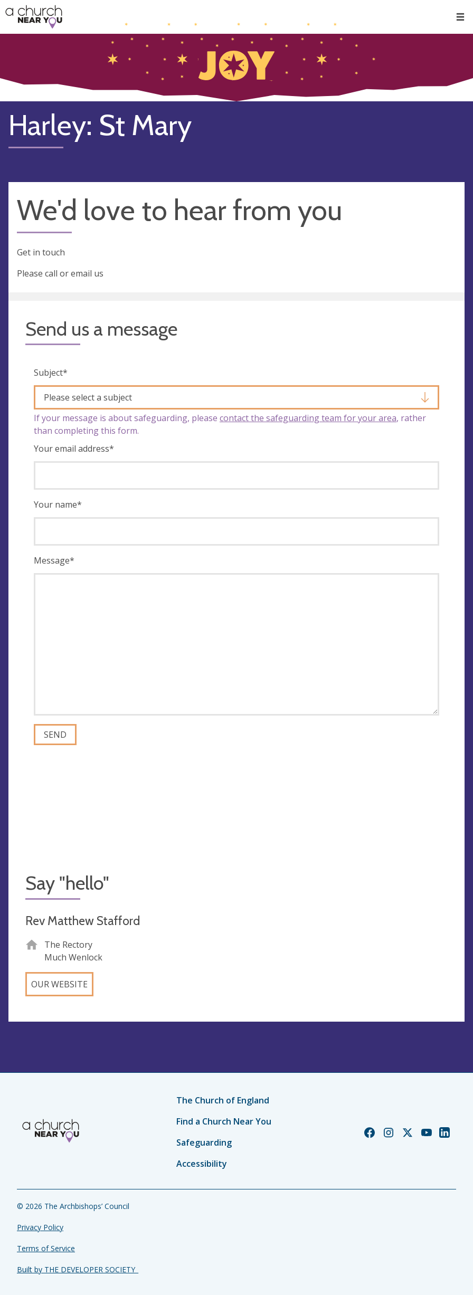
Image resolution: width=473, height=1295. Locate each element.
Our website (59, 984)
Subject (51, 372)
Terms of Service (46, 1248)
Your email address (74, 448)
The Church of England (222, 1100)
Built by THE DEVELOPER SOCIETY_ (77, 1269)
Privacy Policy (40, 1227)
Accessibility (201, 1163)
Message (54, 560)
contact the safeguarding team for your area (308, 418)
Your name (58, 504)
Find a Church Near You (223, 1121)
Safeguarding (204, 1142)
